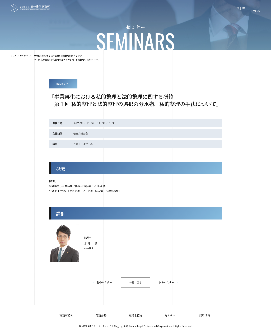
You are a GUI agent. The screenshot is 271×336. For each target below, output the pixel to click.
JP (238, 8)
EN (243, 8)
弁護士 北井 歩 (83, 144)
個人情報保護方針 (87, 326)
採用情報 (204, 315)
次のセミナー (166, 282)
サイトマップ (105, 326)
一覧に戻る (135, 282)
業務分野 (100, 315)
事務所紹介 (66, 315)
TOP (13, 55)
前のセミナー (104, 282)
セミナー (24, 55)
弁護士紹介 (135, 315)
